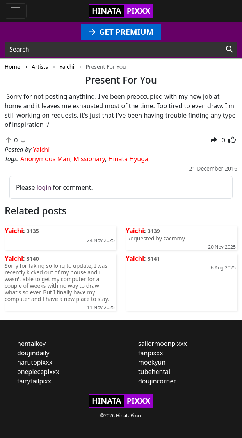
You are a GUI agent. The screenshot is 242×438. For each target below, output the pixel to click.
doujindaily (33, 353)
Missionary (89, 159)
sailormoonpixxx (162, 343)
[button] (214, 140)
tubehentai (154, 371)
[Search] (229, 49)
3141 (154, 258)
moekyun (151, 362)
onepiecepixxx (38, 371)
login (44, 187)
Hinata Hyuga (128, 159)
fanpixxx (150, 353)
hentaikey (31, 343)
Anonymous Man (45, 159)
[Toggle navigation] (16, 11)
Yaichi (14, 230)
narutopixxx (34, 362)
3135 (33, 231)
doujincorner (157, 381)
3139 (154, 231)
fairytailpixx (34, 381)
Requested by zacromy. (156, 238)
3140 (33, 258)
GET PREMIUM (121, 32)
